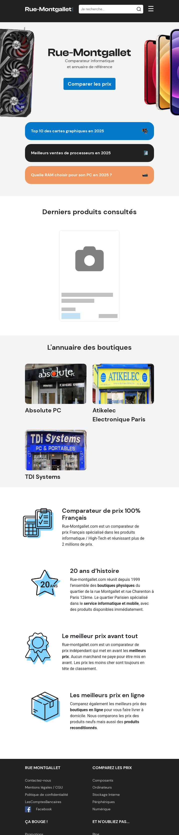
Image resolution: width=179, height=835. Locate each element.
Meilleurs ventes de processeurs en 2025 (71, 153)
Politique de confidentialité (46, 794)
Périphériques (103, 802)
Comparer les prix (89, 84)
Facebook (38, 809)
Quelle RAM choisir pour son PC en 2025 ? (71, 174)
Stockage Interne (106, 794)
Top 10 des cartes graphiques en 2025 (67, 131)
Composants (102, 780)
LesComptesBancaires (43, 802)
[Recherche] (111, 9)
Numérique (101, 809)
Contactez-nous (38, 780)
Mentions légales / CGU (44, 787)
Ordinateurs (102, 787)
